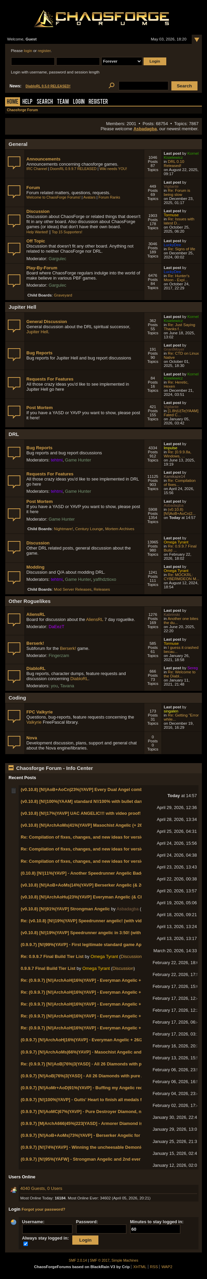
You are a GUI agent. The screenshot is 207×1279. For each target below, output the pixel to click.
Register (98, 102)
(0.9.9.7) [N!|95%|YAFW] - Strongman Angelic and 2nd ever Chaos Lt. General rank (105, 1159)
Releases (102, 589)
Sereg (192, 668)
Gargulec (57, 258)
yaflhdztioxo (104, 579)
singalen (171, 711)
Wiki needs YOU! (113, 169)
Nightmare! (63, 529)
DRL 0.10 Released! (174, 163)
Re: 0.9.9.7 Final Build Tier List (52, 956)
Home (12, 102)
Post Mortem (39, 407)
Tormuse (171, 215)
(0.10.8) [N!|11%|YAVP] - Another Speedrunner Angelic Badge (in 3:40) (92, 873)
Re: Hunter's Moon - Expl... (176, 278)
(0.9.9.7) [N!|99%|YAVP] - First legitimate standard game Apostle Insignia (95, 944)
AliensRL (35, 614)
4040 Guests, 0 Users (41, 1188)
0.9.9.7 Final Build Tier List (48, 968)
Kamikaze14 (174, 476)
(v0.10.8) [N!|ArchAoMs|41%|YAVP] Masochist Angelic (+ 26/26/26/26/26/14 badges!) (106, 825)
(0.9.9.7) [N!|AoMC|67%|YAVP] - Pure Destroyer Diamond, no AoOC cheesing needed (107, 1111)
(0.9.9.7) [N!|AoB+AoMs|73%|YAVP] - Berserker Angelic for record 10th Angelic (101, 1135)
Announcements (43, 159)
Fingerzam (59, 655)
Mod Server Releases (73, 589)
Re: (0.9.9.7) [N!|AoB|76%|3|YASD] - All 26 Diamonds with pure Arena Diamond (101, 1063)
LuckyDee (172, 245)
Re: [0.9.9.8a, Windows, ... (177, 454)
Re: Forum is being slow (177, 192)
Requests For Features (50, 379)
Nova (31, 737)
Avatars (89, 197)
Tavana (67, 685)
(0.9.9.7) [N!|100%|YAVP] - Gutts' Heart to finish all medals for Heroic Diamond (101, 1099)
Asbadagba (145, 128)
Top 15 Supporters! (67, 232)
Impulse (170, 448)
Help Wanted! (37, 232)
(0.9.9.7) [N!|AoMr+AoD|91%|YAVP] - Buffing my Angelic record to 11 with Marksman (107, 1087)
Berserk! (35, 643)
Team (63, 102)
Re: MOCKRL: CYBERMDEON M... (181, 577)
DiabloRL (35, 668)
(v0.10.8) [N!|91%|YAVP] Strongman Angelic (65, 908)
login (28, 51)
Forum (33, 187)
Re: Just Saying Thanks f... (179, 327)
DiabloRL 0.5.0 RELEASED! (47, 86)
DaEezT (56, 626)
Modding (35, 567)
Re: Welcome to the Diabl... (179, 674)
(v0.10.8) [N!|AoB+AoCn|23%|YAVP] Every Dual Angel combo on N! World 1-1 (99, 789)
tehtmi (57, 459)
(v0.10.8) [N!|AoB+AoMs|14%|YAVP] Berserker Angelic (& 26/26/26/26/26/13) (98, 885)
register (44, 51)
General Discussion (46, 321)
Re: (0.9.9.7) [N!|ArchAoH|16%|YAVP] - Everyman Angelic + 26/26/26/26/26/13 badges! (108, 980)
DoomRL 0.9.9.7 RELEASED (73, 169)
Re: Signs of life (181, 249)
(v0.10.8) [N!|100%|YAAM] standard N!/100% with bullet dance (84, 801)
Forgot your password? (43, 1209)
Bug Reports (39, 352)
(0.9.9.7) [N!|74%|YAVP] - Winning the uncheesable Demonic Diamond (92, 1147)
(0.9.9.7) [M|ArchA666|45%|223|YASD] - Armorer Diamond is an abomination (98, 1123)
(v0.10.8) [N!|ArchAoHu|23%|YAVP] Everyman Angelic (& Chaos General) (95, 896)
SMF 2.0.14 (78, 1260)
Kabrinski (172, 614)
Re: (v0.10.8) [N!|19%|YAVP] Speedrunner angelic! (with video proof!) (91, 920)
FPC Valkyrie (39, 711)
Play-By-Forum (41, 267)
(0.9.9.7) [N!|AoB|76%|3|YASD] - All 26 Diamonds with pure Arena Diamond (97, 1075)
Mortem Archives (119, 529)
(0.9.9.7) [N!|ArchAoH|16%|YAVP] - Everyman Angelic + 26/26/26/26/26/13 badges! (104, 1039)
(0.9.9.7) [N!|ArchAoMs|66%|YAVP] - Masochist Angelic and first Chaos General (102, 1052)
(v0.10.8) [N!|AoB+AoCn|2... (179, 511)
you (54, 685)
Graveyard (63, 295)
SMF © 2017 (100, 1260)
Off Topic (35, 240)
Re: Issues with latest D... (179, 221)
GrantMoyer (174, 349)
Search (45, 102)
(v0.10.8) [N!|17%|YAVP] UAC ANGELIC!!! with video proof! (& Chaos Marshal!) (101, 813)
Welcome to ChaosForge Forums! (53, 197)
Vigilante (171, 186)
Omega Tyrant (176, 542)
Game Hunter (78, 459)
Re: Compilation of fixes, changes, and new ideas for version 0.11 (88, 837)
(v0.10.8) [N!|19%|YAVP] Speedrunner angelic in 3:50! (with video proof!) (95, 932)
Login (78, 102)
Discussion (38, 211)
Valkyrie (34, 722)
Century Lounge (89, 529)
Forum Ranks (109, 197)
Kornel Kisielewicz (181, 155)
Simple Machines (125, 1260)
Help (27, 102)
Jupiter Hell (37, 331)
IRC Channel (36, 169)
